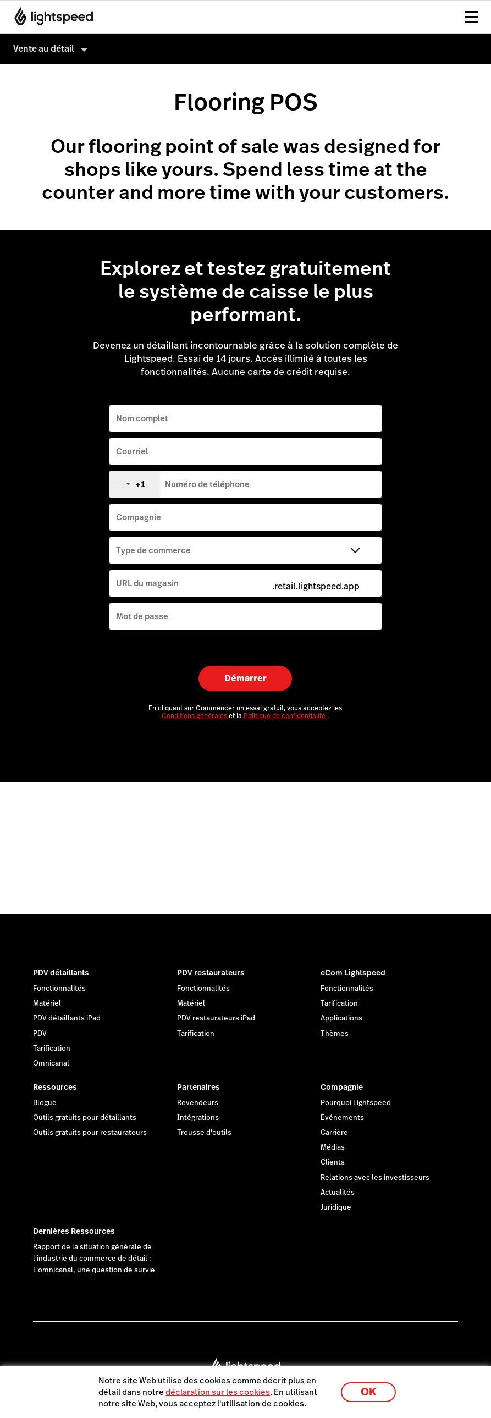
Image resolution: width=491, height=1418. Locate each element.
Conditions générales (195, 715)
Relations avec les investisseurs (375, 1178)
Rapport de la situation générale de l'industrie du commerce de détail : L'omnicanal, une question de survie (94, 1258)
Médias (333, 1147)
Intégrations (198, 1118)
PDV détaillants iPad (67, 1018)
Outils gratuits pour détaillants (84, 1118)
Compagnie (342, 1087)
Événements (342, 1118)
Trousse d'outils (204, 1133)
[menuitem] (245, 49)
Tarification (51, 1048)
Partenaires (198, 1087)
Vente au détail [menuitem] (43, 48)
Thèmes (335, 1034)
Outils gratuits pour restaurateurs (90, 1133)
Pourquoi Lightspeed (356, 1103)
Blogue (45, 1103)
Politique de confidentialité (285, 715)
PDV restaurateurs (211, 972)
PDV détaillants (61, 972)
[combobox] (134, 484)
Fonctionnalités (59, 989)
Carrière (334, 1133)
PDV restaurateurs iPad (216, 1018)
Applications (341, 1018)
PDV (40, 1034)
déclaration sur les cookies (217, 1392)
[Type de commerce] (245, 550)
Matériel (47, 1003)
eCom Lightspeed (353, 972)
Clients (333, 1162)
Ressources (55, 1087)
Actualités (338, 1193)
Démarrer (245, 678)
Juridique (336, 1207)
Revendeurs (197, 1103)
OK (368, 1391)
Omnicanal (51, 1063)
